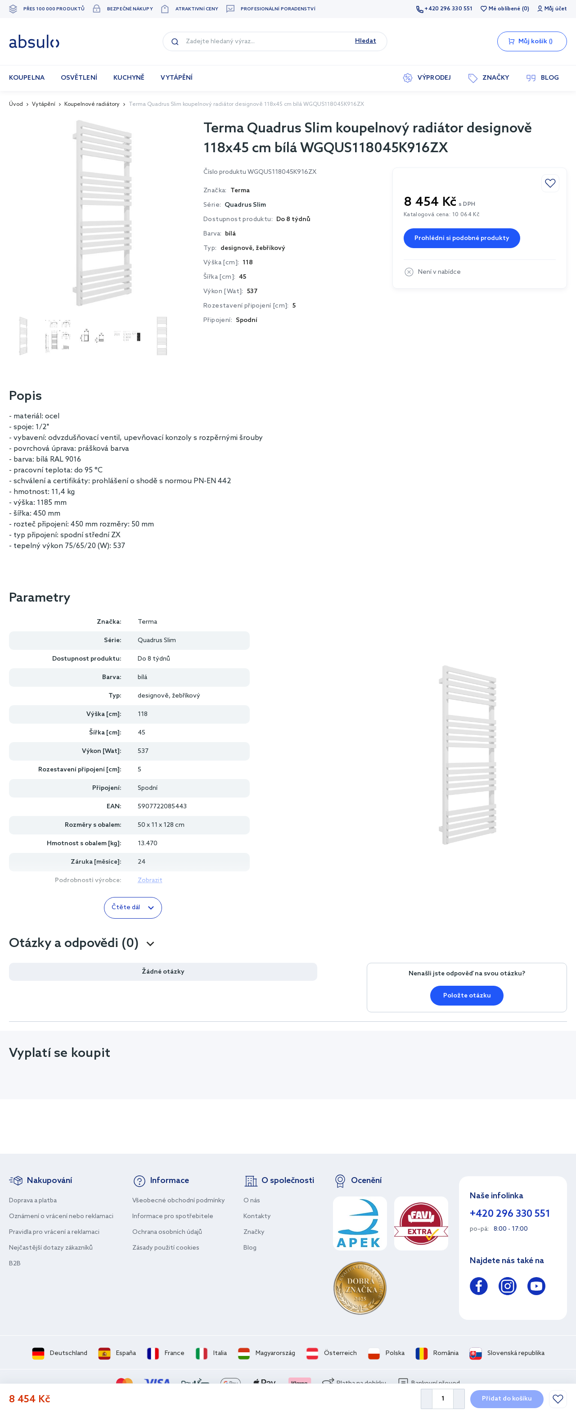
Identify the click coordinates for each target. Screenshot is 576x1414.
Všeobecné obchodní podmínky (178, 1201)
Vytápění (43, 104)
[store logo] (34, 41)
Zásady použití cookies (165, 1248)
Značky (254, 1232)
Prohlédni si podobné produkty (461, 238)
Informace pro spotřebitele (172, 1216)
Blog (249, 1248)
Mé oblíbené (504, 9)
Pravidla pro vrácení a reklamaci (54, 1232)
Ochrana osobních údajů (167, 1232)
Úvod (16, 104)
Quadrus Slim (245, 205)
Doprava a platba (33, 1201)
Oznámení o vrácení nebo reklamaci (61, 1216)
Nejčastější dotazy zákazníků (51, 1248)
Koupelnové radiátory (92, 104)
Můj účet (555, 9)
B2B (15, 1264)
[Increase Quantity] (459, 1399)
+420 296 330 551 (448, 9)
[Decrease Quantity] (426, 1399)
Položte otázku (467, 996)
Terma (147, 622)
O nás (251, 1201)
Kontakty (257, 1216)
